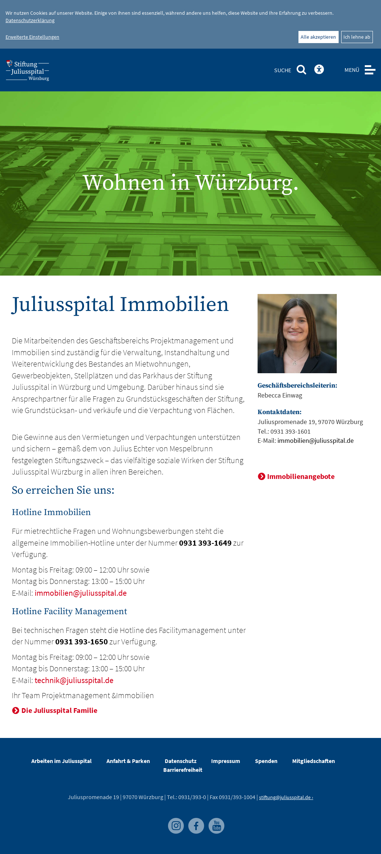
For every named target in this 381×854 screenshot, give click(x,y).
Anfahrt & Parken (128, 760)
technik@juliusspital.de (74, 680)
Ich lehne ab (356, 37)
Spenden (266, 760)
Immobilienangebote (301, 476)
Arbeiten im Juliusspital (61, 760)
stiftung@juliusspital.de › (286, 797)
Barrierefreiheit (182, 769)
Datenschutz (180, 760)
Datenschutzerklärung (30, 20)
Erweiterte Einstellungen (32, 37)
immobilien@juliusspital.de (81, 593)
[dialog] (190, 24)
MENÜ (352, 69)
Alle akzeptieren (318, 37)
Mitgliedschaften (313, 760)
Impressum (225, 760)
